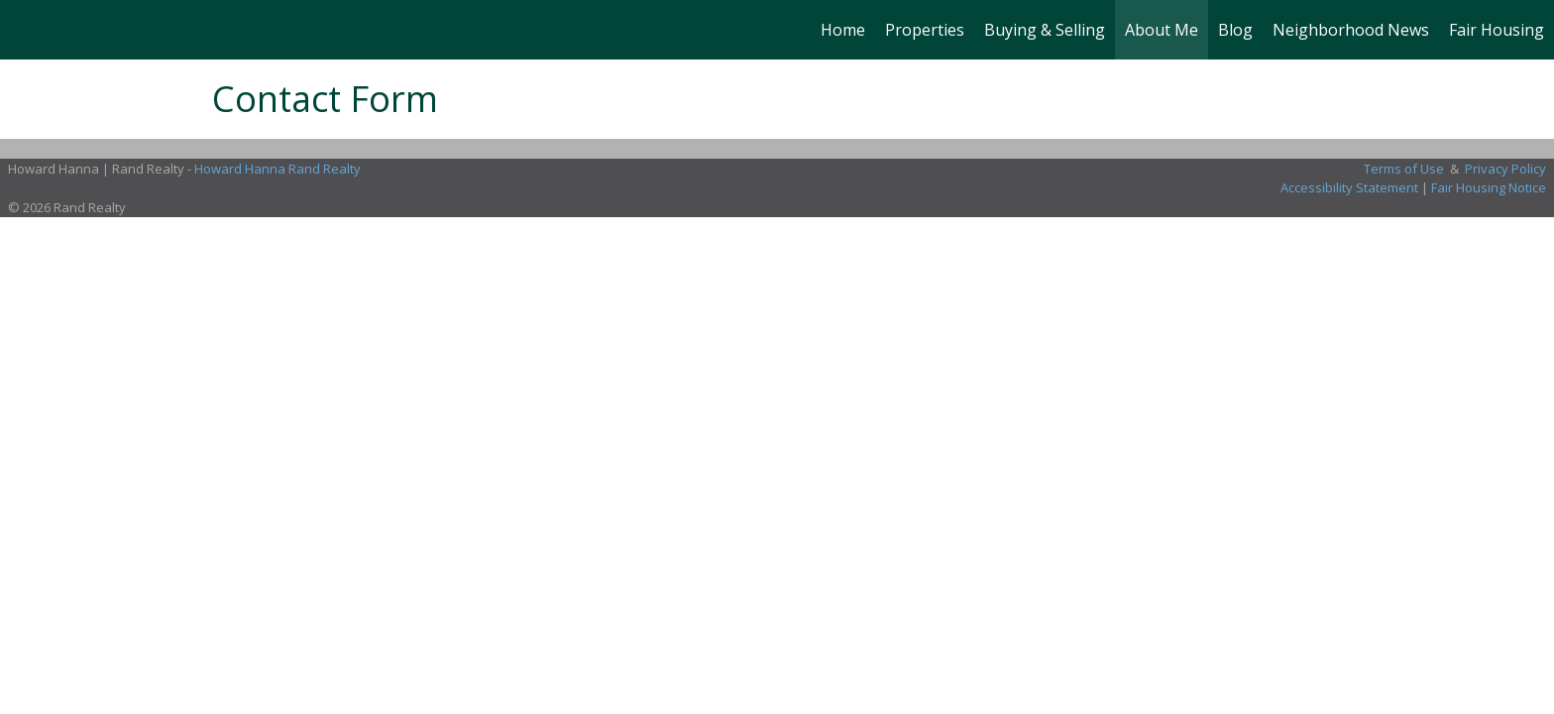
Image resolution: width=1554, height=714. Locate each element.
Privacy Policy (1505, 169)
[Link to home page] (25, 30)
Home (843, 30)
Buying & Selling (1044, 30)
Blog (1235, 30)
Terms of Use (1404, 169)
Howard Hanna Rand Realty (277, 169)
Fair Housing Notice (1488, 187)
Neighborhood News (1351, 30)
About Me (1161, 30)
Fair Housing (1496, 30)
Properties (924, 30)
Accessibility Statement (1349, 187)
